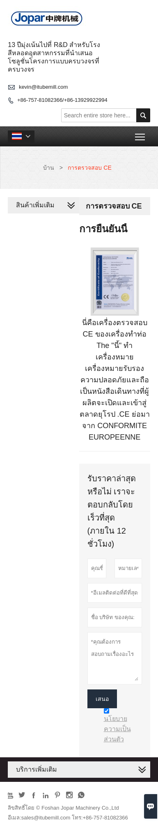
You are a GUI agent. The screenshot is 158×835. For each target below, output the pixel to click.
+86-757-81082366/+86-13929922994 (62, 100)
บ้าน (48, 167)
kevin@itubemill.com (43, 87)
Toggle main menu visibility (140, 133)
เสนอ (102, 699)
